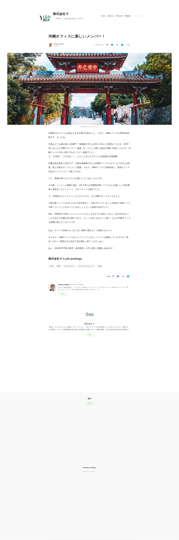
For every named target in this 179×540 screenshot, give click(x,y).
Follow (58, 18)
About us (110, 16)
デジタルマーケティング (86, 266)
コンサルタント (70, 266)
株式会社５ (61, 14)
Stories (127, 16)
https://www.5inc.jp (70, 18)
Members (119, 16)
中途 (51, 266)
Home (103, 16)
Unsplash (95, 126)
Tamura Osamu (59, 44)
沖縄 (100, 266)
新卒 (59, 266)
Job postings (137, 16)
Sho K (88, 126)
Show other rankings (89, 471)
